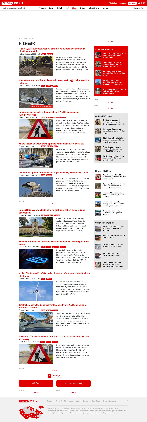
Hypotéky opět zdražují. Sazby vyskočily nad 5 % (114, 236)
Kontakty (78, 401)
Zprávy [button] (52, 8)
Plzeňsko (49, 54)
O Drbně (59, 401)
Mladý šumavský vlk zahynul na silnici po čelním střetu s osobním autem (114, 91)
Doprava (49, 86)
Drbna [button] (82, 8)
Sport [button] (67, 8)
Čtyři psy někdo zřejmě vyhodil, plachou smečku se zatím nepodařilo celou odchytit (114, 186)
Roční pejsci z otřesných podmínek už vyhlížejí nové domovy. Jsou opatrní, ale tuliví (114, 122)
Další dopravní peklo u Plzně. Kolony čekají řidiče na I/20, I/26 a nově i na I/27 (114, 177)
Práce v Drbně (95, 401)
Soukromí (50, 401)
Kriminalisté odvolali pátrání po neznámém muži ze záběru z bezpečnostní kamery (114, 140)
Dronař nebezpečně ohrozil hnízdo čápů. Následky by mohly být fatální (54, 172)
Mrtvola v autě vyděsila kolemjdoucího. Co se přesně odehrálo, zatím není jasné (113, 204)
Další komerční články (73, 383)
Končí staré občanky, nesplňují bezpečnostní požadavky (114, 245)
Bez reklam (132, 3)
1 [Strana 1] (49, 376)
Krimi (59, 8)
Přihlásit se (113, 3)
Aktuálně (42, 8)
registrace (123, 3)
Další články (36, 383)
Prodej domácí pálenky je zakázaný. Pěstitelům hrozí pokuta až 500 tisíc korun (112, 64)
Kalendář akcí (93, 8)
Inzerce (105, 8)
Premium (54, 204)
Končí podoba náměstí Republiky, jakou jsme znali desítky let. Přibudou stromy (113, 82)
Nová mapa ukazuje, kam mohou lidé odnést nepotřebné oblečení (114, 73)
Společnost (56, 117)
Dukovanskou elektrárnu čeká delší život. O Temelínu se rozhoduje (113, 229)
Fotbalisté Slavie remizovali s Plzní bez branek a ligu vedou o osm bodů (114, 195)
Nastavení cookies (109, 401)
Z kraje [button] (74, 8)
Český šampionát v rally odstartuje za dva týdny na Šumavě (112, 213)
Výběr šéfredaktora (104, 49)
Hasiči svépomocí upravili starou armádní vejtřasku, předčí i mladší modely (114, 55)
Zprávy (44, 54)
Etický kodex (68, 401)
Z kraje (24, 38)
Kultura (49, 247)
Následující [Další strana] (57, 376)
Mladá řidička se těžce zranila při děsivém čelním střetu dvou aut (51, 143)
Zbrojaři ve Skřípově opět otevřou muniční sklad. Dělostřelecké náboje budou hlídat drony (113, 265)
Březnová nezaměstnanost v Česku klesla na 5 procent (113, 254)
